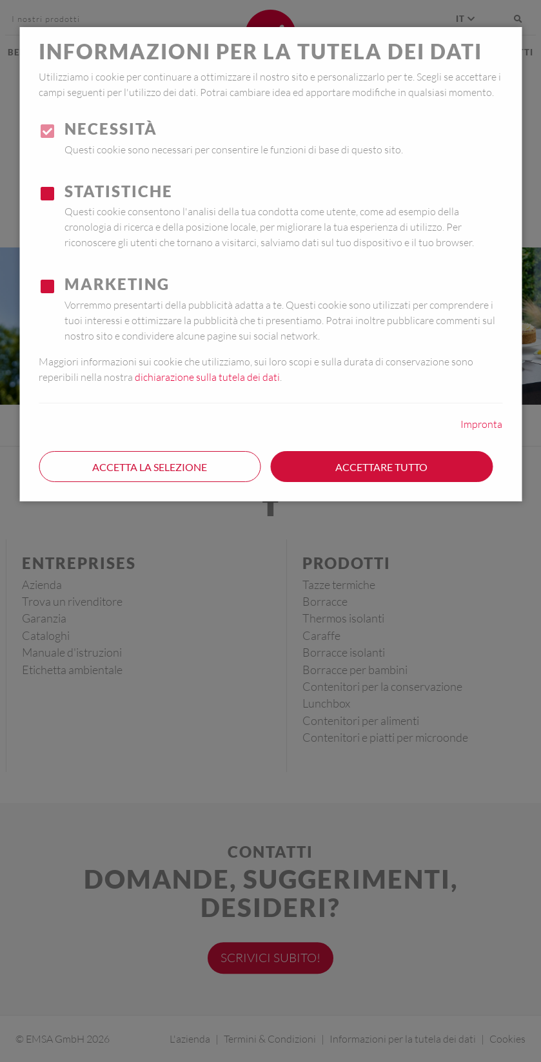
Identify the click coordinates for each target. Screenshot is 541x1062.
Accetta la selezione (149, 467)
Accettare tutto (381, 467)
